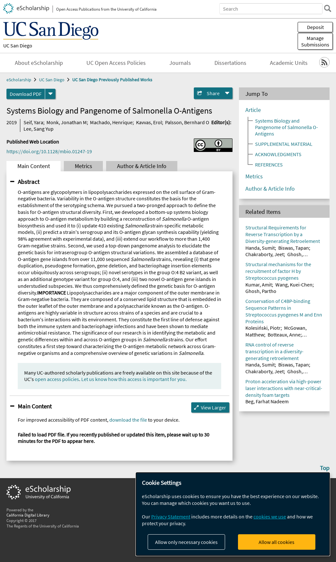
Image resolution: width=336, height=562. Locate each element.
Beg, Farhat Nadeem (267, 401)
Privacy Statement (170, 516)
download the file (128, 419)
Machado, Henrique (111, 122)
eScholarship (18, 80)
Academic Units (289, 62)
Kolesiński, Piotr (263, 328)
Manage (315, 41)
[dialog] (233, 514)
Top (325, 468)
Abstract (28, 182)
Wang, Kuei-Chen (293, 284)
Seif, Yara (33, 122)
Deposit (315, 27)
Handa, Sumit (260, 248)
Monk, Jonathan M (66, 122)
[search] (327, 8)
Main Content (33, 166)
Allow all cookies (276, 542)
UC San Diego (17, 45)
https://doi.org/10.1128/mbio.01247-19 (49, 151)
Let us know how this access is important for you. (134, 379)
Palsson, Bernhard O (187, 122)
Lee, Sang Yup (39, 128)
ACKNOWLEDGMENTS (278, 154)
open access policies (57, 379)
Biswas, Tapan (293, 248)
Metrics (83, 166)
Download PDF (26, 94)
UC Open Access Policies (116, 62)
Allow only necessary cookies (186, 542)
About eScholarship (39, 62)
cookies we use (269, 516)
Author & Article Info (141, 166)
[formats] (50, 94)
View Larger (213, 407)
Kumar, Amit (258, 284)
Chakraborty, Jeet (264, 254)
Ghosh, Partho (260, 291)
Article (253, 110)
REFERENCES (269, 164)
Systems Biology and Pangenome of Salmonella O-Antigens (286, 127)
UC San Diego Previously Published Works (112, 80)
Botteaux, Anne (284, 334)
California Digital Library (27, 514)
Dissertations (230, 62)
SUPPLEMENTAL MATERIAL (283, 144)
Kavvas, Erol (149, 122)
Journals (180, 62)
